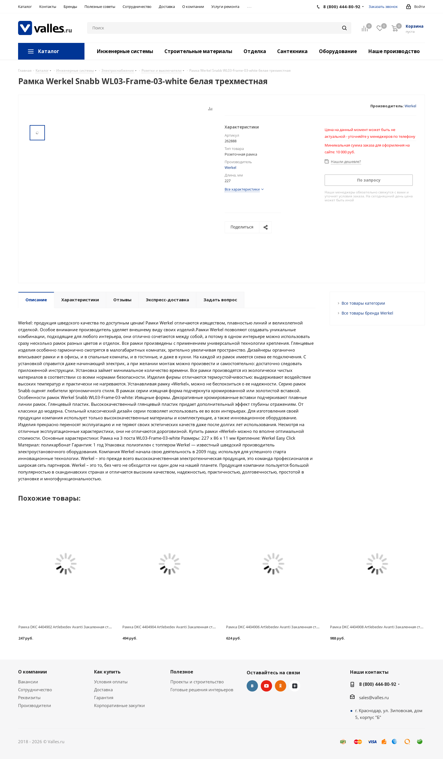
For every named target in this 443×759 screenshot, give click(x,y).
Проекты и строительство (197, 681)
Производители (34, 705)
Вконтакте (252, 686)
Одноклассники (280, 686)
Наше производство (394, 51)
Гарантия (103, 697)
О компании (32, 672)
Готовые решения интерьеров (201, 689)
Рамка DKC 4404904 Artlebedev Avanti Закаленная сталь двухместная (182, 626)
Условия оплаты (111, 681)
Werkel (410, 105)
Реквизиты (29, 697)
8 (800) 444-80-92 (377, 684)
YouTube (266, 686)
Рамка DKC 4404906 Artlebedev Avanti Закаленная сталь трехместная (286, 626)
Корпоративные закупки (119, 705)
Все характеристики (242, 189)
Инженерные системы (125, 51)
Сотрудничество (35, 689)
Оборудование (338, 51)
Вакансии (28, 681)
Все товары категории (363, 303)
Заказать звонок (383, 6)
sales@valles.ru (374, 697)
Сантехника (292, 51)
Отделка (255, 51)
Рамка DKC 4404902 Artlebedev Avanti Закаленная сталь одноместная (78, 626)
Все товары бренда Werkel (367, 313)
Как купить (107, 672)
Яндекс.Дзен (294, 686)
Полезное (181, 672)
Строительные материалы (198, 51)
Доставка (103, 689)
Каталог (48, 51)
